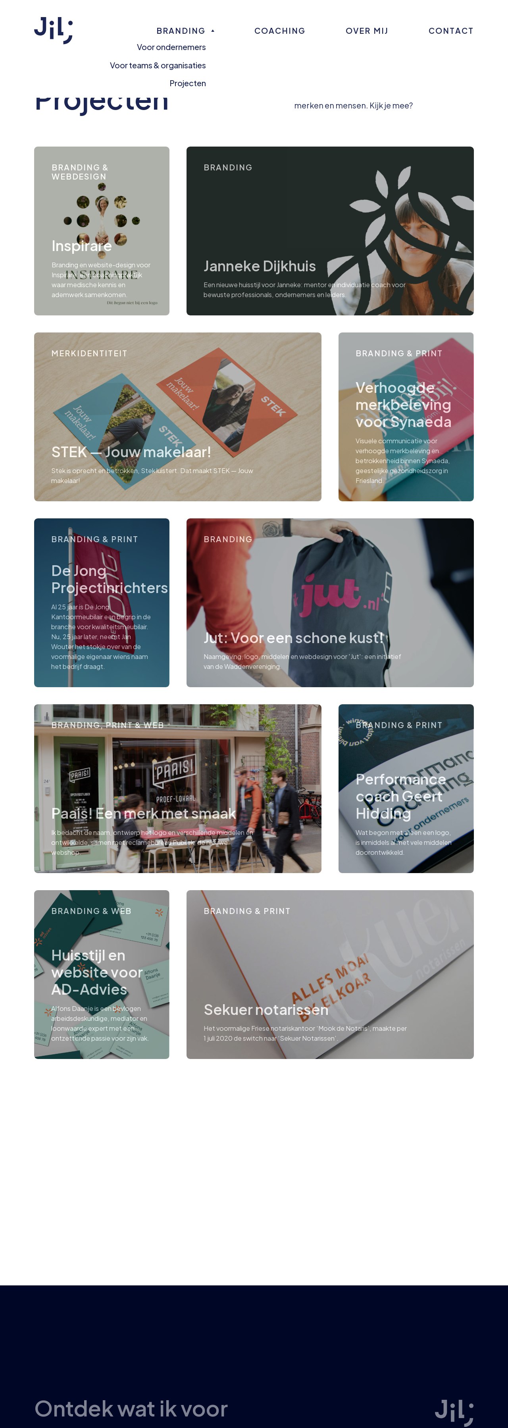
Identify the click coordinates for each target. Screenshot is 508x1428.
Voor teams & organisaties (158, 65)
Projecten (187, 83)
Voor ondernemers (171, 47)
